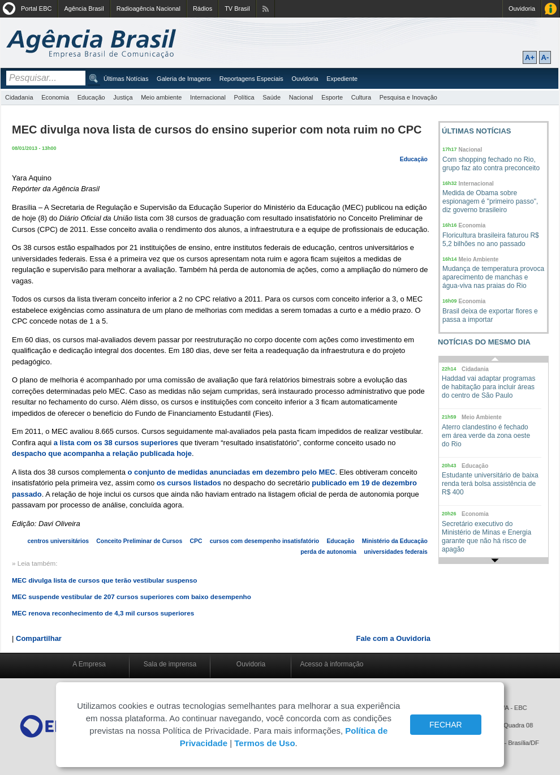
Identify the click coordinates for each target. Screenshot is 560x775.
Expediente (341, 78)
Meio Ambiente (479, 259)
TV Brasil (237, 8)
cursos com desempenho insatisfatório (264, 541)
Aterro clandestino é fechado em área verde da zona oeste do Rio (486, 435)
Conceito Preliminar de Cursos (139, 541)
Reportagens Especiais (251, 78)
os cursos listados (189, 483)
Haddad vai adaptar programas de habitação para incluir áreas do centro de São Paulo (488, 386)
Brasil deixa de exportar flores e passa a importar (490, 315)
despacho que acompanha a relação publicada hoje (102, 453)
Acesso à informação (331, 664)
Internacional (208, 97)
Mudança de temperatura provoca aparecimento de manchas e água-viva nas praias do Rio (493, 277)
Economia (55, 97)
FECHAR (445, 724)
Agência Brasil (84, 8)
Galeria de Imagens (184, 78)
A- (545, 57)
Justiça (122, 97)
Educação (91, 97)
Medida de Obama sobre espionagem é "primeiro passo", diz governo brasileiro (490, 201)
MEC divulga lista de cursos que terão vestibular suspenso (104, 580)
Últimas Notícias (126, 78)
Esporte (332, 97)
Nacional (301, 97)
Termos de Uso (264, 743)
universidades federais (396, 552)
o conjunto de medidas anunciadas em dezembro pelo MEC (231, 472)
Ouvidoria (522, 8)
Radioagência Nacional (148, 8)
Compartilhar (39, 638)
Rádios (202, 8)
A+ (530, 57)
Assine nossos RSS (265, 9)
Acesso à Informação (550, 9)
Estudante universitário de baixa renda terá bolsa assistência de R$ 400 (490, 483)
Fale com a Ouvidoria (393, 638)
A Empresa (89, 664)
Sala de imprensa (170, 664)
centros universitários (58, 541)
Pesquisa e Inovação (408, 97)
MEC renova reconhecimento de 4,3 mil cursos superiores (103, 613)
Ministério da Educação (395, 541)
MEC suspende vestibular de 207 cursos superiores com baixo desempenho (131, 596)
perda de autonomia (328, 552)
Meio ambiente (161, 97)
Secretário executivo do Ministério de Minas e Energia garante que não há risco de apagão (486, 536)
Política (244, 97)
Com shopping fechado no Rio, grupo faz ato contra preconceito (491, 164)
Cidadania (19, 97)
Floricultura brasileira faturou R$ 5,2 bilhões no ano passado (490, 239)
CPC (195, 541)
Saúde (271, 97)
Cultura (361, 97)
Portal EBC (36, 8)
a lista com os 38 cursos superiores (116, 442)
